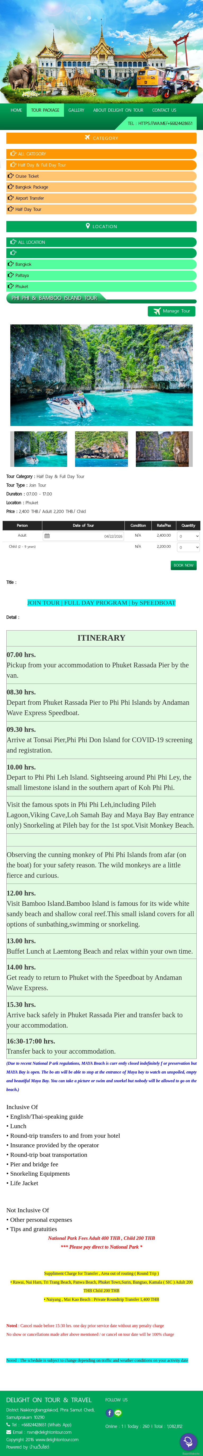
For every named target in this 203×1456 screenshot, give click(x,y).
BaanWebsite (191, 1453)
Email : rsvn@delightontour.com (38, 1432)
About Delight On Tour (118, 110)
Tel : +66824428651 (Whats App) (38, 1425)
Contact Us (164, 110)
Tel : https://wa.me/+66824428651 (160, 123)
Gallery (76, 110)
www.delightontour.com (57, 1440)
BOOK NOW (183, 565)
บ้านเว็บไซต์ (39, 1447)
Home (16, 110)
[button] (24, 449)
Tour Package (45, 110)
